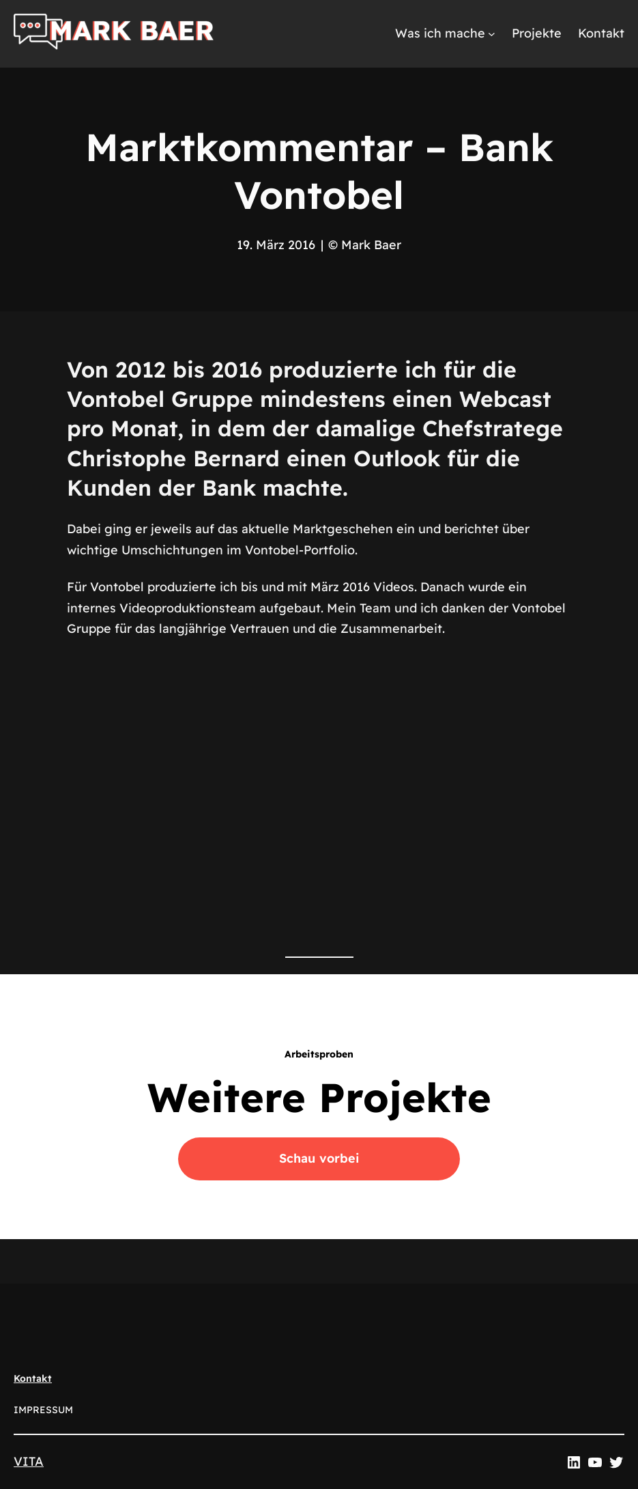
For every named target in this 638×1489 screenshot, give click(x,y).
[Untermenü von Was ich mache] (491, 34)
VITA (29, 1461)
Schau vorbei (319, 1158)
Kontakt (33, 1378)
